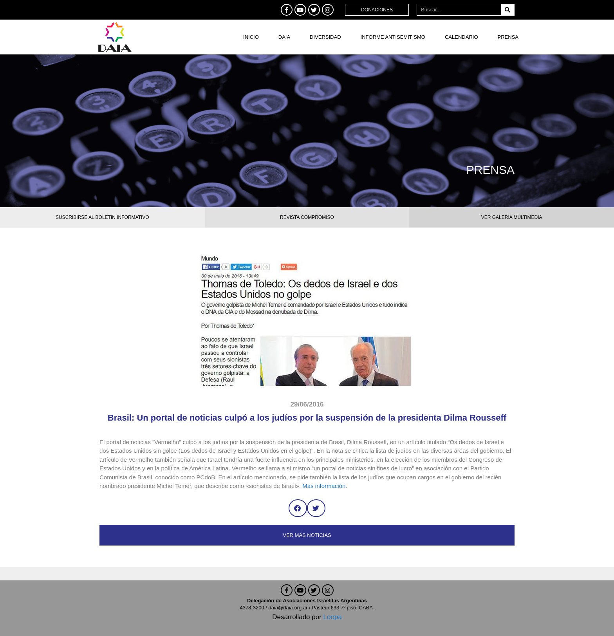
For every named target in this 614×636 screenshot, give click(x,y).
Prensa (508, 37)
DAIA (284, 37)
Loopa (332, 617)
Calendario (461, 37)
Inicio (251, 37)
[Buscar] (507, 9)
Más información (323, 485)
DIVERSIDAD (325, 37)
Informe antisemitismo (393, 37)
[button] (298, 508)
